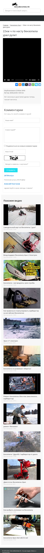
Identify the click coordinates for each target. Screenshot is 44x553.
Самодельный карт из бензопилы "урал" (20, 227)
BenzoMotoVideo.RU (21, 5)
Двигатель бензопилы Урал (15, 482)
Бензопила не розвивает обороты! (17, 369)
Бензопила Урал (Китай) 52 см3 (16, 538)
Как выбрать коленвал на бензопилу (18, 510)
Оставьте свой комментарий (17, 114)
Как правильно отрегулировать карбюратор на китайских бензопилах (21, 312)
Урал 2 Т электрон (11, 341)
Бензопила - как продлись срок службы (19, 283)
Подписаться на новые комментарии (21, 146)
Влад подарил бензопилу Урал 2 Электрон (20, 255)
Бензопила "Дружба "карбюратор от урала (20, 454)
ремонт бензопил (11, 426)
